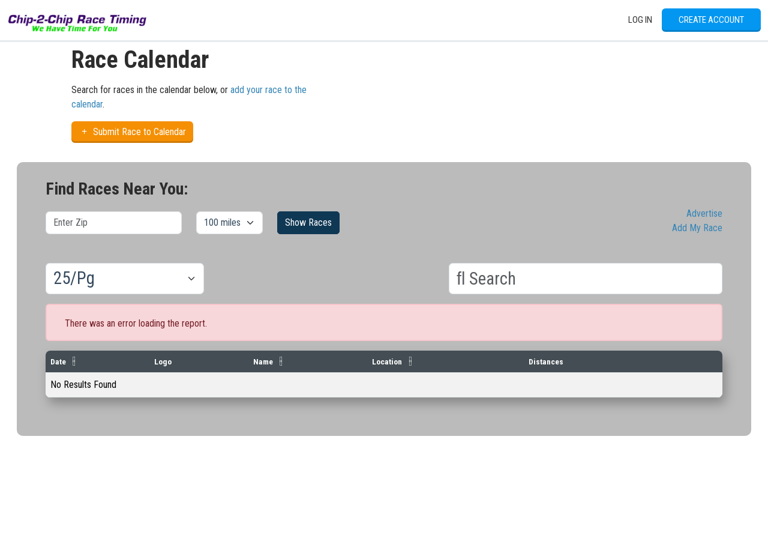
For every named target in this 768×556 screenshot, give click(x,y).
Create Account (711, 19)
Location (387, 361)
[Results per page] (125, 278)
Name (263, 361)
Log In (640, 19)
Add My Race (697, 228)
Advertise (704, 213)
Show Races (308, 222)
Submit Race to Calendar (132, 131)
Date (58, 361)
